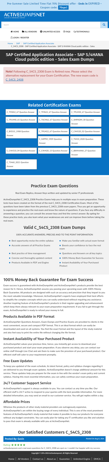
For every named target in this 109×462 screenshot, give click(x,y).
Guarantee (64, 458)
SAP (18, 43)
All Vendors (29, 31)
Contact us (38, 458)
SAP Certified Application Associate (38, 43)
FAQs (66, 31)
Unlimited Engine (81, 458)
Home (15, 31)
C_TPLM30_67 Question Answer (85, 112)
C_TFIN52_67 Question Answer (20, 112)
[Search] (104, 25)
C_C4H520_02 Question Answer (85, 131)
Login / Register (20, 37)
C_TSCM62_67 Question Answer (53, 119)
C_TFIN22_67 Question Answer (53, 112)
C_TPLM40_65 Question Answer (21, 119)
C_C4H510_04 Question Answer (21, 150)
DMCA (97, 458)
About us (51, 458)
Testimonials (81, 31)
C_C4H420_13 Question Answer (53, 150)
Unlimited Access (50, 31)
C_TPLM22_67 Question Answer (53, 131)
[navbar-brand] (7, 31)
